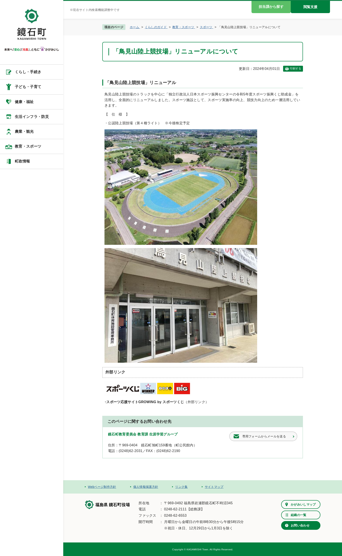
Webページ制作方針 (102, 487)
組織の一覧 (298, 515)
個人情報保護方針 (145, 487)
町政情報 (22, 161)
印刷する (295, 68)
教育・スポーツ (28, 146)
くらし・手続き (28, 72)
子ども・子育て (28, 87)
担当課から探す (271, 7)
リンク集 (181, 487)
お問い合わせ (300, 525)
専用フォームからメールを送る (264, 436)
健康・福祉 (24, 102)
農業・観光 (24, 132)
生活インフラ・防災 (32, 117)
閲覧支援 (310, 7)
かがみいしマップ (303, 504)
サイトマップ (214, 487)
